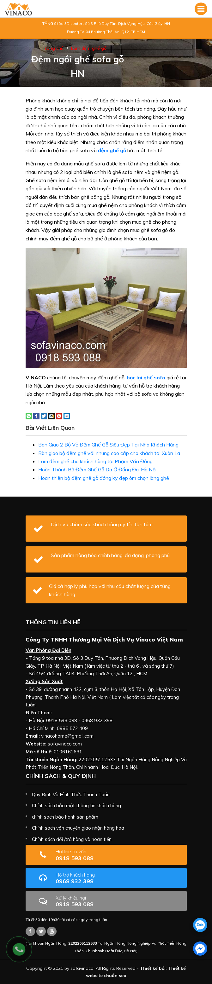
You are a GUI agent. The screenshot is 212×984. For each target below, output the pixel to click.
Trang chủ (53, 48)
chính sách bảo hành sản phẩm (65, 817)
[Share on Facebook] (36, 415)
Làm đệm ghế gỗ (88, 48)
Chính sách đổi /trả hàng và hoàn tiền (72, 839)
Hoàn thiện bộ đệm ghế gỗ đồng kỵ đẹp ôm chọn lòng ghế (103, 478)
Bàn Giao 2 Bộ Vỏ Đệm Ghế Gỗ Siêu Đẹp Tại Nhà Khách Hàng (108, 444)
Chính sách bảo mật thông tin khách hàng (76, 805)
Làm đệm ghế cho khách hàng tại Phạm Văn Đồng (95, 461)
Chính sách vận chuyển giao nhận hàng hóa (78, 828)
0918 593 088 (91, 855)
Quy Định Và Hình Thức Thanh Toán (71, 794)
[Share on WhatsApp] (29, 415)
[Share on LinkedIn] (67, 415)
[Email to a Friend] (51, 415)
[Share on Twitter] (44, 415)
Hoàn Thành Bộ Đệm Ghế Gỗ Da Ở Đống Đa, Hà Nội (97, 469)
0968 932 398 (95, 878)
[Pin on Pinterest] (59, 415)
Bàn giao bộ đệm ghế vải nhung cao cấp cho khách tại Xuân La (109, 453)
